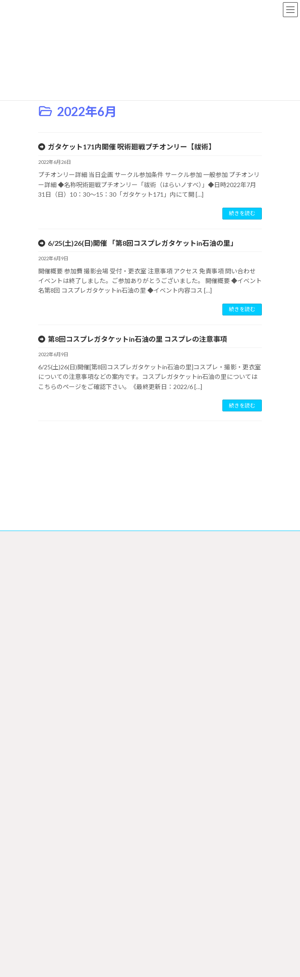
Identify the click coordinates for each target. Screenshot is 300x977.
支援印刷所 (62, 807)
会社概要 (53, 612)
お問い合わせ (64, 943)
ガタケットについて (67, 867)
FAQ (48, 852)
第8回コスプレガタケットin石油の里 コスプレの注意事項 (137, 339)
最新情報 (59, 700)
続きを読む (242, 213)
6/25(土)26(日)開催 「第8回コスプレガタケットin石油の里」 (142, 243)
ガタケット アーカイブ (75, 928)
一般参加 (53, 822)
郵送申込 (59, 776)
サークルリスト (67, 715)
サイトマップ (59, 581)
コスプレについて (64, 837)
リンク (56, 897)
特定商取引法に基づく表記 (75, 627)
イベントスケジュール (69, 669)
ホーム (51, 654)
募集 (54, 913)
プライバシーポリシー (69, 597)
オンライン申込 (67, 761)
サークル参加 (59, 730)
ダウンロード (64, 792)
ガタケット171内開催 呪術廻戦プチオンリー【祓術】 (131, 146)
